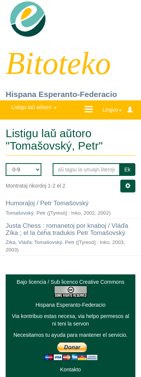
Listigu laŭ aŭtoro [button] (34, 107)
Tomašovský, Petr (26, 213)
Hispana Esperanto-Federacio (61, 94)
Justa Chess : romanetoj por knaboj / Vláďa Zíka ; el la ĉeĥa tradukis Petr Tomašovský (67, 229)
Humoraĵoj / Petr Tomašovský (47, 203)
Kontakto (70, 369)
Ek (127, 170)
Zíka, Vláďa (19, 242)
